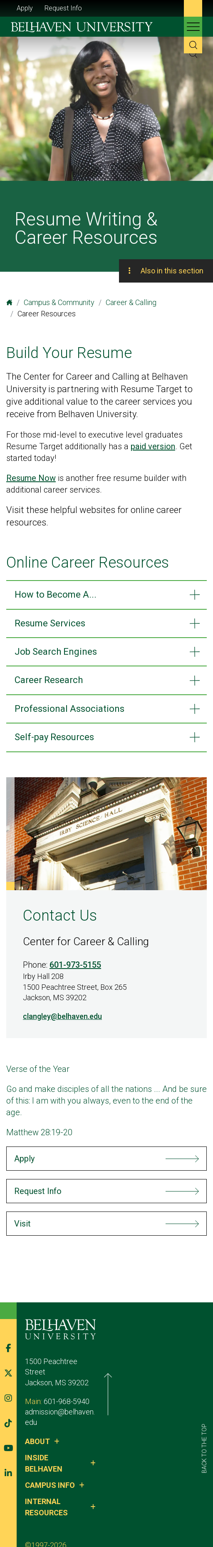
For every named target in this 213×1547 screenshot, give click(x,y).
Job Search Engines (56, 651)
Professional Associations (69, 708)
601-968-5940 (66, 1395)
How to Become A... (56, 594)
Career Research (49, 680)
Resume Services (50, 623)
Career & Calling (131, 302)
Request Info (63, 8)
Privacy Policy (84, 1516)
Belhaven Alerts (138, 1516)
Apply (25, 8)
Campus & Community (59, 302)
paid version (153, 446)
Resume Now (31, 478)
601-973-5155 (75, 965)
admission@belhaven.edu (66, 1406)
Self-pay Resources (54, 737)
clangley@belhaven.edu (62, 1016)
